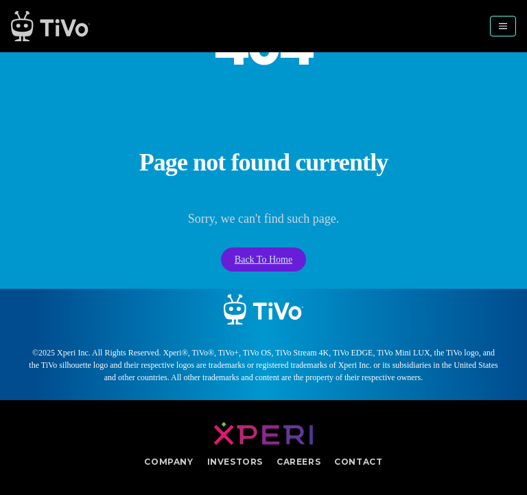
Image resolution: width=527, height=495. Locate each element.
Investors (235, 461)
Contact (358, 461)
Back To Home (263, 259)
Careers (298, 461)
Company (168, 461)
